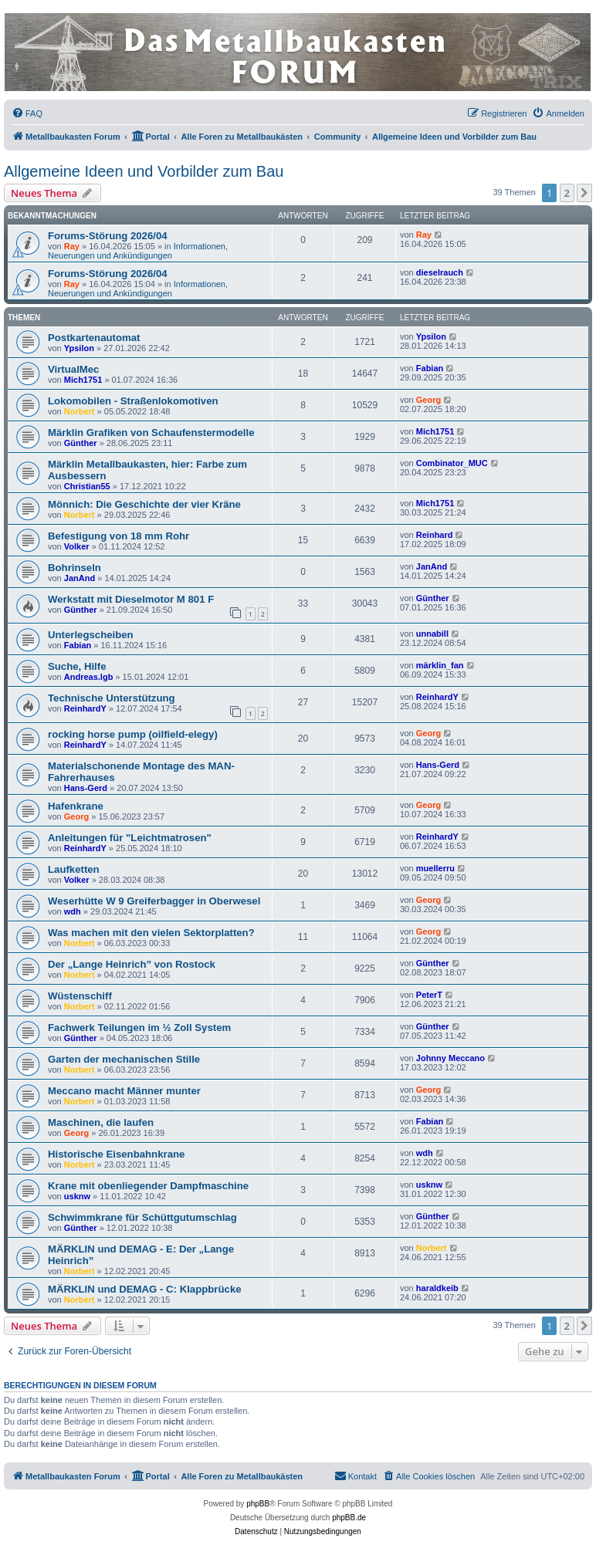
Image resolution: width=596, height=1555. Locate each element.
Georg (428, 399)
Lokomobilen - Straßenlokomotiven (133, 401)
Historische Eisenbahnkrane (116, 1154)
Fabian (429, 368)
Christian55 (87, 486)
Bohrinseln (74, 567)
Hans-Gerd (85, 788)
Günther (80, 443)
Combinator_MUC (452, 463)
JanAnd (79, 578)
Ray (72, 246)
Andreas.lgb (88, 676)
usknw (77, 1196)
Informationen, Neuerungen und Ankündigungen (138, 251)
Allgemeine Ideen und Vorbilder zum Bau (143, 171)
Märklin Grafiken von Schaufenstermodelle (151, 432)
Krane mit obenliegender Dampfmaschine (148, 1186)
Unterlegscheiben (91, 635)
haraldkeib (437, 1288)
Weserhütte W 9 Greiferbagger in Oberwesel (154, 901)
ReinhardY (85, 708)
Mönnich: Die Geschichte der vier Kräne (144, 504)
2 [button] (567, 193)
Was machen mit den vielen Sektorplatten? (151, 932)
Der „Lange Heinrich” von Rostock (131, 964)
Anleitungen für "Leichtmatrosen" (130, 837)
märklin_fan (440, 665)
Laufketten (74, 869)
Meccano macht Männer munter (124, 1091)
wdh (72, 911)
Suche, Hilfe (77, 666)
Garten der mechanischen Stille (124, 1059)
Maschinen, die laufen (101, 1122)
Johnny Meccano (450, 1058)
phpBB (257, 1503)
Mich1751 (83, 379)
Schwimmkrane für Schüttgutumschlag (142, 1217)
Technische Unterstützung (111, 698)
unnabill (432, 633)
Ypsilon (79, 348)
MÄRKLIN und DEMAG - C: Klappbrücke (145, 1289)
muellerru (435, 868)
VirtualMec (73, 369)
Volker (77, 546)
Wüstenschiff (80, 996)
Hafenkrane (75, 806)
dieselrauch (439, 272)
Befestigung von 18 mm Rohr (118, 536)
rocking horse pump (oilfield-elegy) (133, 734)
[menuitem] (27, 113)
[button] (584, 193)
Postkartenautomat (94, 337)
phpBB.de (349, 1517)
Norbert (79, 411)
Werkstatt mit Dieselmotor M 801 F (131, 599)
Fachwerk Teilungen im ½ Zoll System (139, 1027)
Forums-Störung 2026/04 (108, 236)
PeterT (429, 994)
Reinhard (434, 534)
